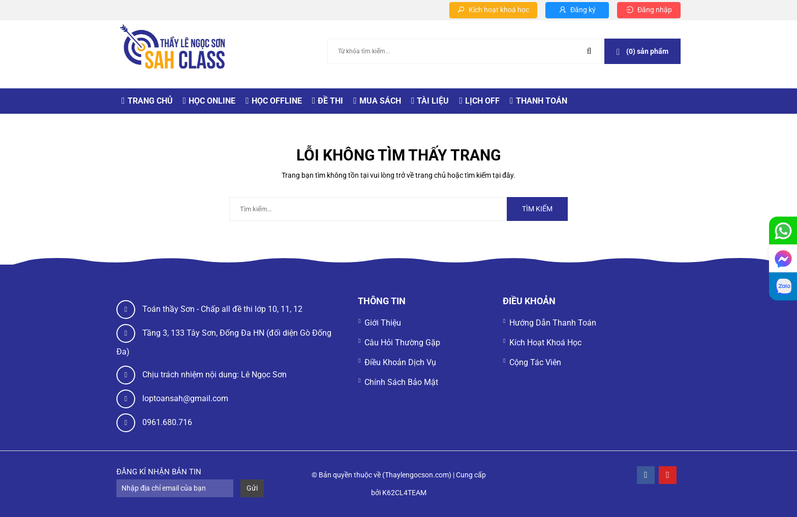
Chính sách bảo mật (401, 382)
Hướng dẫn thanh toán (552, 323)
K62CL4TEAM (404, 493)
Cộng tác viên (535, 362)
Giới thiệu (382, 323)
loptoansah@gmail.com (185, 398)
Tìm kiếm (537, 209)
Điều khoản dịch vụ (400, 362)
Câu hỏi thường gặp (402, 342)
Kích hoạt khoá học (545, 342)
